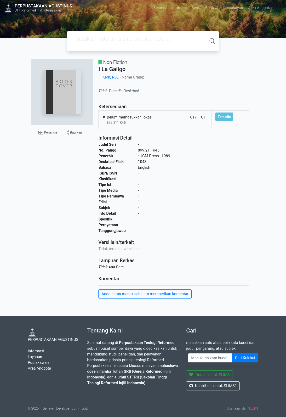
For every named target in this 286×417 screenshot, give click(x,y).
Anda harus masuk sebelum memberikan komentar (145, 294)
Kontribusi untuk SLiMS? (212, 385)
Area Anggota (259, 8)
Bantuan (212, 8)
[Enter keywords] (210, 357)
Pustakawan (233, 8)
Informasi (179, 8)
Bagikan (73, 132)
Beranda (160, 8)
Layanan (35, 357)
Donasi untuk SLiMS (209, 374)
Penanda (47, 132)
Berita (196, 8)
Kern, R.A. (110, 77)
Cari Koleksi (245, 357)
